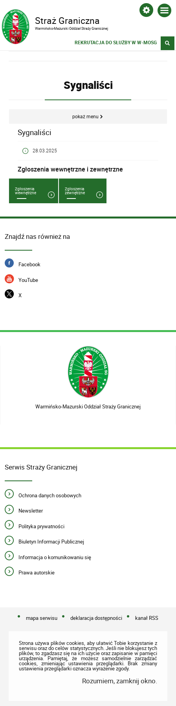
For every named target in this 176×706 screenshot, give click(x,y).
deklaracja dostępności (96, 618)
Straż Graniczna (81, 20)
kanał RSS (146, 618)
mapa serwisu (41, 618)
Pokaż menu (85, 116)
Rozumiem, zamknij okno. (119, 680)
